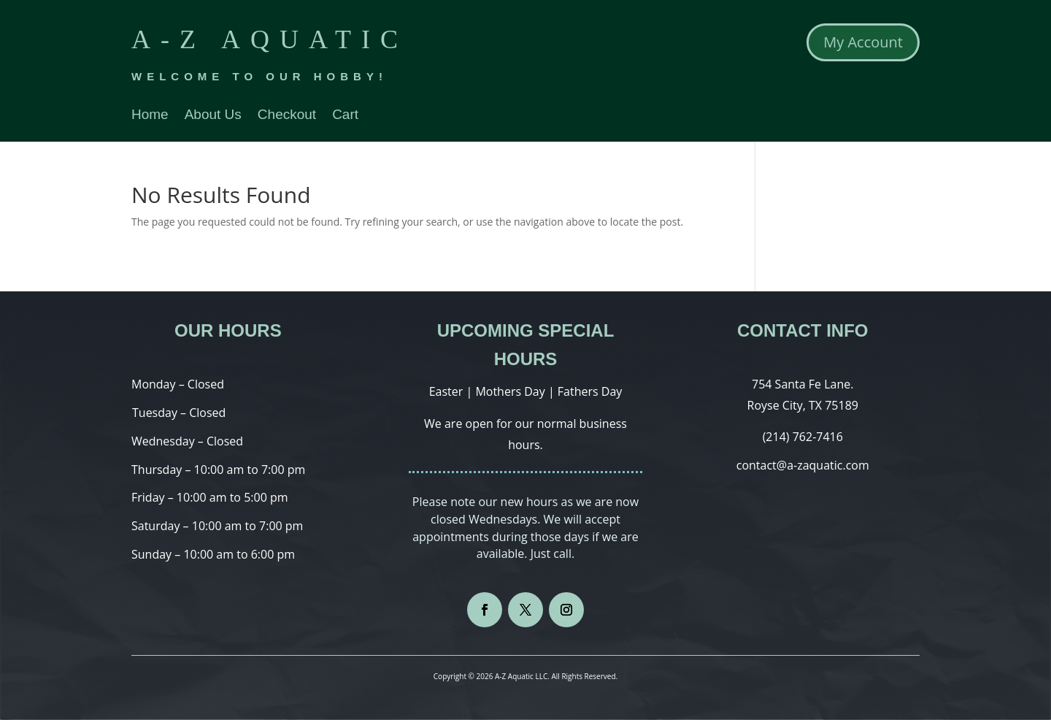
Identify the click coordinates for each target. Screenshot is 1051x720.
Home (150, 116)
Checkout (287, 116)
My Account (863, 42)
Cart (345, 116)
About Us (213, 116)
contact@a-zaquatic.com (802, 465)
